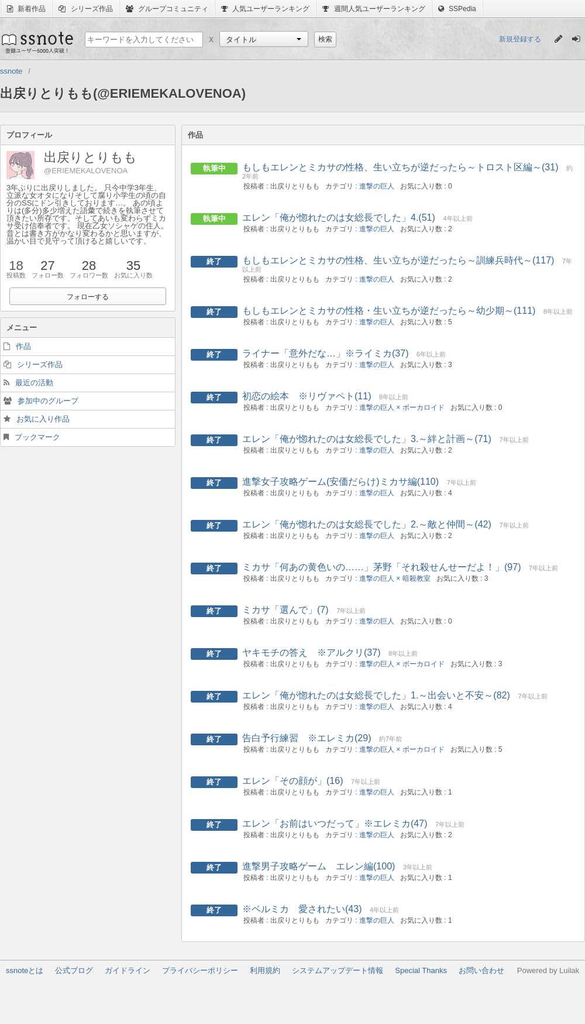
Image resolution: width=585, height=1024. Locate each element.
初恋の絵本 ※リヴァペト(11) (306, 396)
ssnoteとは (24, 970)
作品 (23, 346)
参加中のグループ (48, 401)
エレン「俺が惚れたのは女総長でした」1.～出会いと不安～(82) (376, 695)
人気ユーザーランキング (265, 9)
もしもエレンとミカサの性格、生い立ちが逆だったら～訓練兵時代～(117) (398, 260)
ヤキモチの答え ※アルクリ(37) (311, 652)
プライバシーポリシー (200, 970)
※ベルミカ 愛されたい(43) (302, 909)
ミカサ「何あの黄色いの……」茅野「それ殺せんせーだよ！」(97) (381, 567)
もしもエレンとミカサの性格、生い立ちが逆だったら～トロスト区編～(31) (400, 167)
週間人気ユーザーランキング (373, 9)
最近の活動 (34, 382)
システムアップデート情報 (337, 970)
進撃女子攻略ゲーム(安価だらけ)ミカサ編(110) (340, 482)
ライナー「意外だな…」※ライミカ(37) (325, 353)
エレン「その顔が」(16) (292, 781)
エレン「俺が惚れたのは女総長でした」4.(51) (338, 217)
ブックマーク (37, 437)
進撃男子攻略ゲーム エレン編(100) (318, 866)
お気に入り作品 (43, 419)
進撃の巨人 (376, 186)
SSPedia (457, 9)
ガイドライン (127, 970)
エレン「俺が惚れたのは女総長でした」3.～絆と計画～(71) (366, 439)
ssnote (36, 42)
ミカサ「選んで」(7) (285, 610)
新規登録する (520, 39)
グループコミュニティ (167, 9)
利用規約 (265, 970)
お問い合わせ (481, 970)
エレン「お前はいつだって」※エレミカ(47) (334, 823)
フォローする (88, 297)
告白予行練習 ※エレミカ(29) (306, 738)
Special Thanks (421, 970)
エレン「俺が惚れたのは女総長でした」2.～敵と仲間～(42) (366, 524)
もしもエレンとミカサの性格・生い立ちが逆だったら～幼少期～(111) (388, 311)
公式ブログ (74, 970)
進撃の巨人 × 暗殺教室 (395, 578)
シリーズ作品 (85, 9)
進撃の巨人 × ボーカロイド (402, 407)
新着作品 (26, 9)
